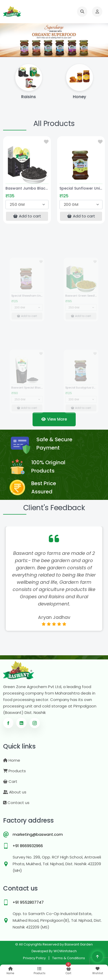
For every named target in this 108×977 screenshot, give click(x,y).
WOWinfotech (65, 951)
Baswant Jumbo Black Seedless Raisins (27, 189)
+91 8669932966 (28, 845)
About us (14, 792)
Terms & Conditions (68, 958)
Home (11, 760)
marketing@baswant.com (38, 834)
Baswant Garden (79, 944)
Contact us (16, 802)
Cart (10, 781)
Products (14, 771)
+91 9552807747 (28, 902)
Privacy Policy (34, 958)
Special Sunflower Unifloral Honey (81, 189)
